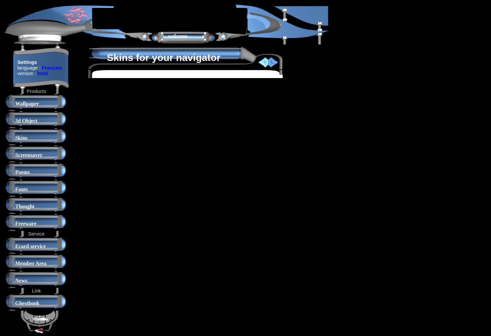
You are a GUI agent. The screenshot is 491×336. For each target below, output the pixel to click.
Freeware (25, 223)
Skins (21, 138)
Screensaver (28, 155)
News (21, 280)
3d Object (26, 121)
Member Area (30, 263)
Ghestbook (27, 303)
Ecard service (30, 246)
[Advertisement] (169, 18)
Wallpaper (27, 103)
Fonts (21, 189)
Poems (22, 172)
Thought (25, 206)
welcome (178, 36)
